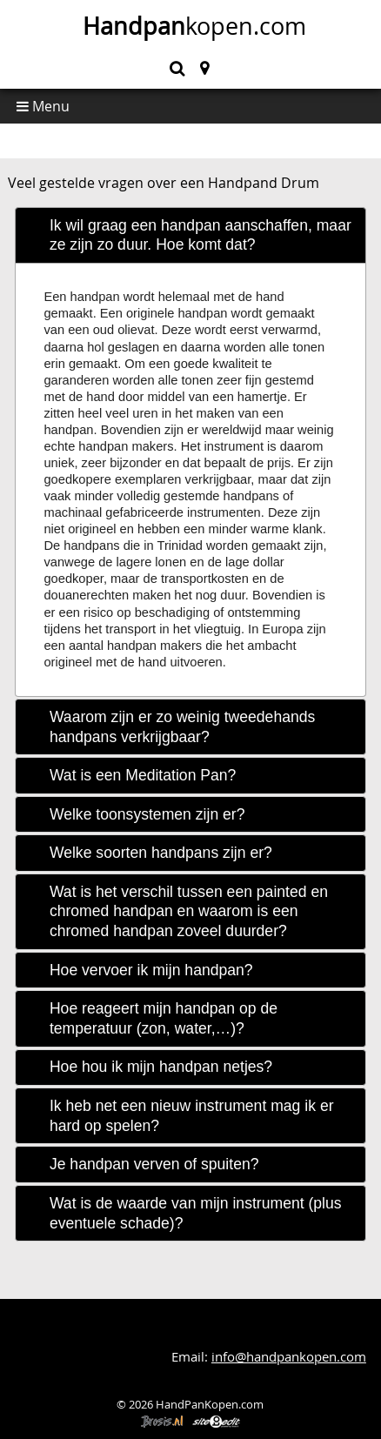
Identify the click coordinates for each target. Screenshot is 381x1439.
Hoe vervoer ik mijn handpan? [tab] (151, 970)
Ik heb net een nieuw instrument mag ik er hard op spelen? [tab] (192, 1115)
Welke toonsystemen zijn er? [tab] (147, 814)
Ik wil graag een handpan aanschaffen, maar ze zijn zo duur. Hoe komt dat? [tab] (200, 235)
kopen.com (194, 26)
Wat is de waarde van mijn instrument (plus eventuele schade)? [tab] (196, 1213)
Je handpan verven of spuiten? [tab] (154, 1164)
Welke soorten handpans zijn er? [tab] (161, 852)
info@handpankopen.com (288, 1357)
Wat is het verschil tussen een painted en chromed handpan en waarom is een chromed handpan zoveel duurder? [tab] (189, 911)
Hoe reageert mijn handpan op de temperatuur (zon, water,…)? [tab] (163, 1018)
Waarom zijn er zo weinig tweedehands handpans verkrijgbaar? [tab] (182, 727)
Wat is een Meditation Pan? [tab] (143, 775)
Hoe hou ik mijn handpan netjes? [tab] (161, 1066)
